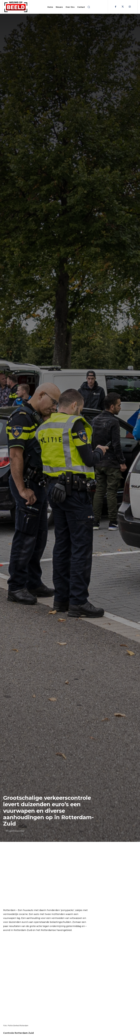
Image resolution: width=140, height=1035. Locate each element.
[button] (89, 7)
